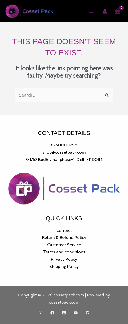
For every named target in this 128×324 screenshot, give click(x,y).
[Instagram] (40, 313)
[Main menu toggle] (91, 11)
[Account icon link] (104, 11)
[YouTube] (76, 313)
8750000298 (64, 145)
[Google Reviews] (87, 313)
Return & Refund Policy (64, 237)
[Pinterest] (64, 313)
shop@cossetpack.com (64, 152)
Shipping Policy (64, 266)
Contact (64, 230)
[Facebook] (52, 313)
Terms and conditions (64, 251)
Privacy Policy (64, 259)
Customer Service (64, 244)
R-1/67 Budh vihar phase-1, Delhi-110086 (64, 159)
